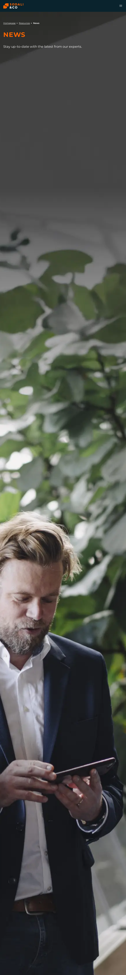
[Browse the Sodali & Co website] (13, 6)
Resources (24, 23)
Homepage (9, 23)
